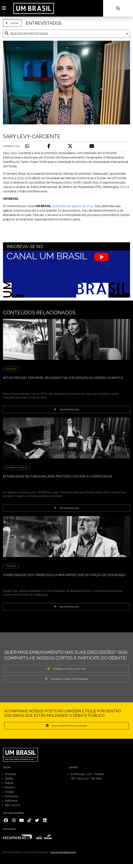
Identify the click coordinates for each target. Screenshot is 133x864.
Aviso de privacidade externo (63, 852)
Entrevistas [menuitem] (10, 774)
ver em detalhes (66, 409)
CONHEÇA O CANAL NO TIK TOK (66, 668)
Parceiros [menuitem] (10, 787)
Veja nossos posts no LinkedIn (66, 725)
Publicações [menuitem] (11, 796)
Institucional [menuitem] (11, 800)
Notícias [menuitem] (9, 782)
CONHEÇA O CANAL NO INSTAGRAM (66, 678)
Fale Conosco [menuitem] (12, 805)
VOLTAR (12, 23)
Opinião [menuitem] (9, 778)
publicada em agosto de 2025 (72, 206)
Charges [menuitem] (9, 791)
